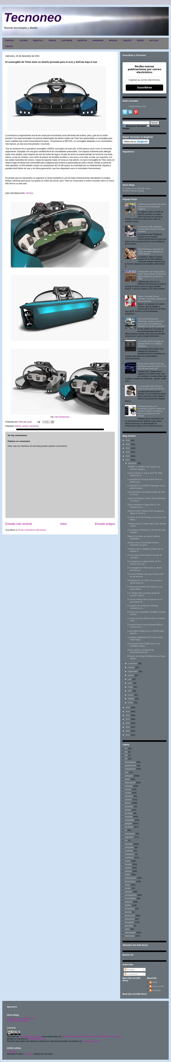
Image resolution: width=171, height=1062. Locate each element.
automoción (130, 782)
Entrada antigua (105, 523)
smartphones (130, 895)
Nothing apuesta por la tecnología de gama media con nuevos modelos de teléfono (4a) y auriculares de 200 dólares (151, 411)
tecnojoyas (129, 908)
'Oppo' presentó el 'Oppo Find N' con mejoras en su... (143, 505)
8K (126, 759)
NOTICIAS (153, 40)
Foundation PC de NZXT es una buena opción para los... (144, 581)
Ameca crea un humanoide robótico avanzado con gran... (143, 543)
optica (127, 874)
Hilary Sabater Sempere (30, 1036)
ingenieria (129, 837)
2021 (128, 460)
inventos (128, 844)
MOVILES (113, 40)
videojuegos (130, 932)
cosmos (128, 799)
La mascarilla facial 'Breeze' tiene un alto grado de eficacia (151, 387)
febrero (131, 699)
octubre (131, 667)
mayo (130, 687)
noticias (128, 871)
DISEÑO (140, 40)
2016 (128, 723)
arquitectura (130, 769)
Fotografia (129, 820)
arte (126, 772)
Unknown (156, 990)
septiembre (133, 671)
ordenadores (130, 878)
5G (126, 752)
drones (128, 810)
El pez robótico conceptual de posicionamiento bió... (140, 651)
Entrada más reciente (18, 523)
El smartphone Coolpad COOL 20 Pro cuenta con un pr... (144, 562)
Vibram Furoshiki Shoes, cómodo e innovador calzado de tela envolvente (152, 298)
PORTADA (9, 40)
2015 (128, 727)
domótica (129, 806)
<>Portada (11, 1051)
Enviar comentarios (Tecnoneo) (32, 530)
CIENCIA (52, 40)
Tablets (128, 905)
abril (130, 691)
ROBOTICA (38, 40)
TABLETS (127, 40)
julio (130, 679)
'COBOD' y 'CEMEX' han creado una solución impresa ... (143, 468)
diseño (18, 426)
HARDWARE (98, 40)
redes (127, 885)
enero (130, 702)
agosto (131, 675)
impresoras (130, 833)
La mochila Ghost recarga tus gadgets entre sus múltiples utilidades (151, 343)
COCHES (23, 40)
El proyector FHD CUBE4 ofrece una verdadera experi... (143, 644)
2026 (128, 440)
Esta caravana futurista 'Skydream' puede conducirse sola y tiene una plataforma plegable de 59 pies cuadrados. (151, 322)
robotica (128, 891)
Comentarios (131, 974)
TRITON (29, 193)
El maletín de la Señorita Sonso (136, 188)
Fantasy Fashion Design (133, 191)
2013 (128, 735)
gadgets (128, 823)
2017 (128, 719)
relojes (128, 888)
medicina (129, 851)
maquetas (129, 847)
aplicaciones (130, 765)
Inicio (63, 523)
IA (126, 830)
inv (126, 840)
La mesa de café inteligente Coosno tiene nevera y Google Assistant (151, 229)
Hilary (154, 982)
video (127, 929)
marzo (131, 695)
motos (127, 861)
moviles (128, 864)
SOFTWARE (67, 40)
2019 (128, 711)
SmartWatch (130, 898)
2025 (128, 444)
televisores (129, 919)
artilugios (129, 776)
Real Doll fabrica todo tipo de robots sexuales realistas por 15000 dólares (150, 251)
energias (129, 817)
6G (126, 755)
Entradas (129, 969)
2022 (128, 456)
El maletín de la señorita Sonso (21, 1018)
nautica (25, 426)
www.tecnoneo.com (37, 1039)
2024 (128, 448)
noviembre (132, 663)
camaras (129, 786)
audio (127, 779)
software (128, 902)
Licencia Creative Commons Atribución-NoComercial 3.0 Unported (91, 1036)
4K (126, 748)
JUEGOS (9, 46)
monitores (129, 857)
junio (130, 683)
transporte (34, 426)
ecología (128, 813)
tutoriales (129, 926)
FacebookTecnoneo (137, 106)
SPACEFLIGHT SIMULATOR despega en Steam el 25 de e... (145, 512)
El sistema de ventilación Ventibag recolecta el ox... (142, 606)
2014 (128, 731)
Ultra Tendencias (61, 417)
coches (128, 793)
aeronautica (130, 762)
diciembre (132, 463)
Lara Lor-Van (158, 986)
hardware (129, 827)
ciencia (128, 789)
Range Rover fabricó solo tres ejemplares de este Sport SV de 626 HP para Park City (152, 366)
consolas (129, 796)
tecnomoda (130, 915)
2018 (128, 715)
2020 (128, 707)
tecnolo (128, 912)
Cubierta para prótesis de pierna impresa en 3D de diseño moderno (152, 206)
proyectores (130, 881)
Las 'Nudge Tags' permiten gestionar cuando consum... (143, 594)
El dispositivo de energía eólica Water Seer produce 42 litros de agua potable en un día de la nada (152, 275)
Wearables (129, 936)
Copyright (28, 1054)
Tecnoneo (33, 17)
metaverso (129, 854)
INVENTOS (82, 40)
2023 (128, 452)
